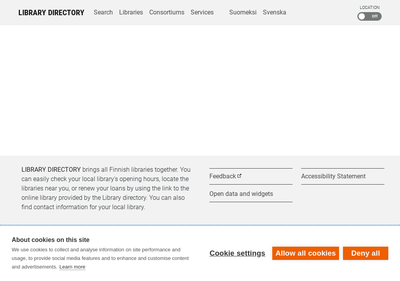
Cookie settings (237, 253)
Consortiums (166, 12)
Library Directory (51, 12)
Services (202, 12)
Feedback (222, 176)
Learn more (72, 267)
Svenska (274, 12)
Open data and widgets (241, 193)
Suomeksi (243, 12)
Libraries (131, 12)
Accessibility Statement (333, 176)
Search (103, 12)
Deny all (365, 253)
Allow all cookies (305, 253)
